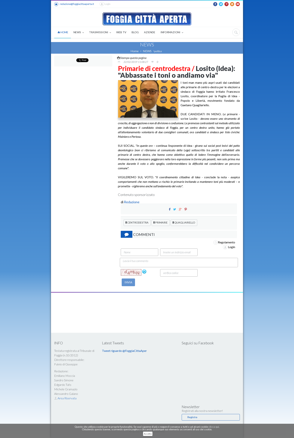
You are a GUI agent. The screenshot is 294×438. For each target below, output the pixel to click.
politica (158, 51)
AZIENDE (149, 32)
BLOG (135, 32)
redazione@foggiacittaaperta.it (74, 4)
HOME (63, 32)
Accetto (148, 433)
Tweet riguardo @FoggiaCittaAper (124, 350)
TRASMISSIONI (100, 32)
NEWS (79, 32)
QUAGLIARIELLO (184, 222)
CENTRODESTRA (137, 222)
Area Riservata (65, 398)
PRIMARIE (161, 222)
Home (134, 51)
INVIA (128, 282)
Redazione (132, 202)
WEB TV (121, 32)
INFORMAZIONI (171, 32)
